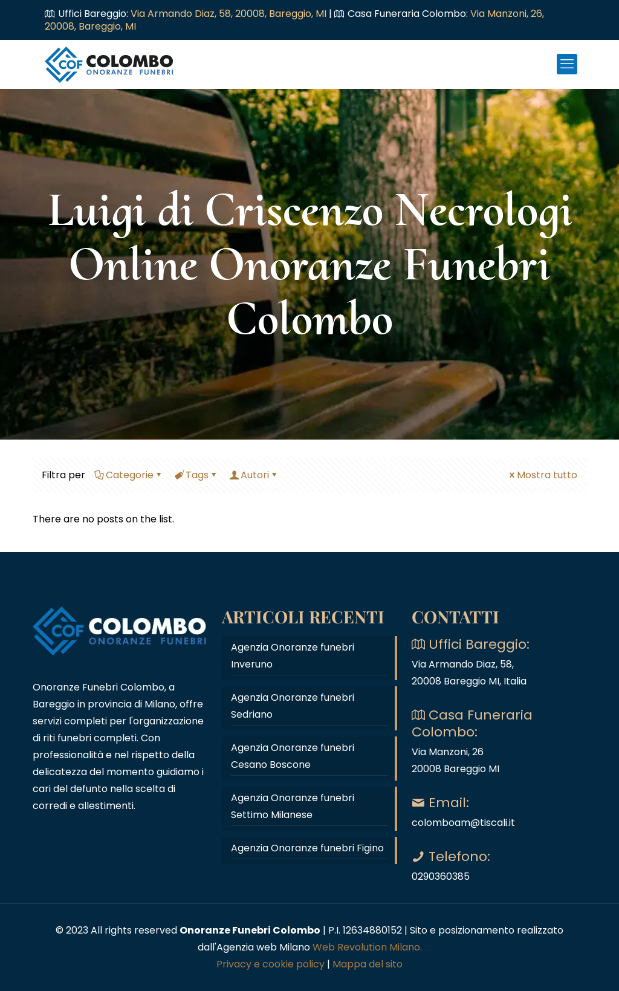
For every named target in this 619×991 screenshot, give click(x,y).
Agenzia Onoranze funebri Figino (307, 848)
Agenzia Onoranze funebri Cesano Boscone (292, 756)
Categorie (128, 475)
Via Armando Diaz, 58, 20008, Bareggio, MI (230, 14)
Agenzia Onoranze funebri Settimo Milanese (292, 806)
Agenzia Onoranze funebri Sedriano (292, 705)
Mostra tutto (542, 475)
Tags (196, 475)
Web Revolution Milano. (367, 947)
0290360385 (441, 876)
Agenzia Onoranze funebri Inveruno (292, 655)
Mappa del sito (367, 964)
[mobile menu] (567, 64)
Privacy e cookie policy (270, 964)
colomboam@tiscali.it (463, 823)
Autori (254, 475)
